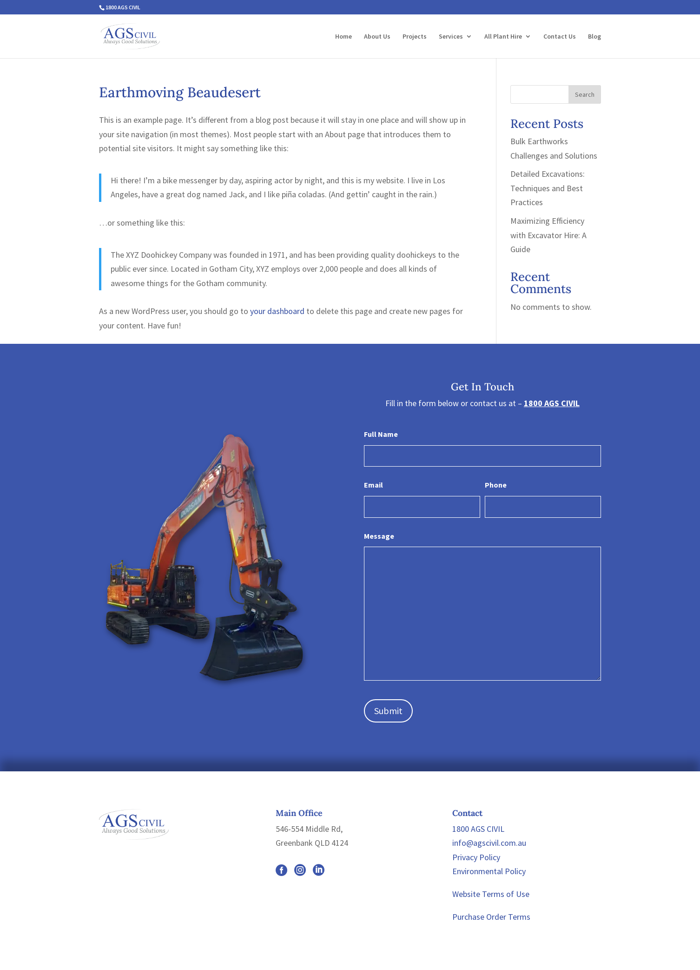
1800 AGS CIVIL (123, 7)
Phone (496, 484)
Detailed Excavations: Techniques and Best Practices (547, 187)
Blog (594, 36)
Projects (415, 36)
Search (584, 94)
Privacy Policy (476, 857)
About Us (377, 36)
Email (373, 484)
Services (451, 36)
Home (343, 36)
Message (379, 536)
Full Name (381, 434)
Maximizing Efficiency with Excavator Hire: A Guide (548, 234)
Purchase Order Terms (491, 916)
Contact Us (559, 36)
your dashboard (277, 311)
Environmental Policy (489, 871)
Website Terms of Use (490, 894)
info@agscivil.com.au (489, 842)
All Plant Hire (503, 36)
